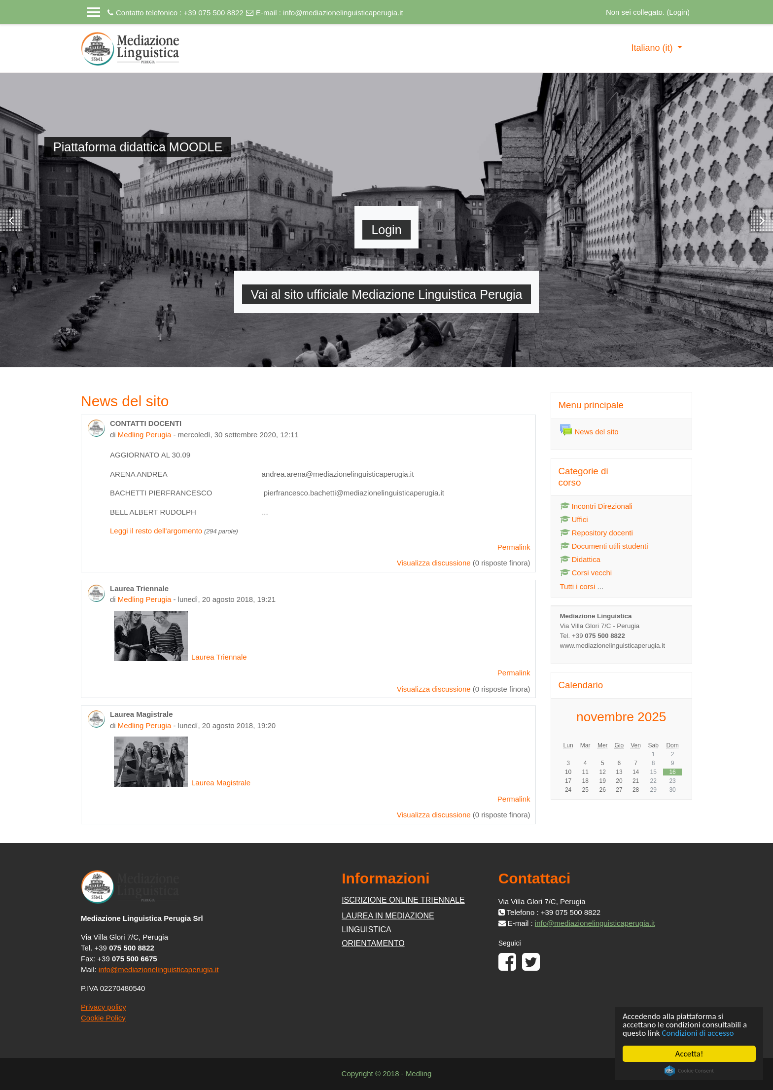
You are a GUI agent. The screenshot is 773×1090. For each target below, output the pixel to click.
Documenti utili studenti (604, 546)
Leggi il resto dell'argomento (156, 531)
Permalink (513, 547)
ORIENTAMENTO (373, 943)
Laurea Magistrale (182, 782)
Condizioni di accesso (698, 1033)
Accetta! (689, 1054)
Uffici (574, 519)
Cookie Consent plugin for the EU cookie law (689, 1070)
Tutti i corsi (578, 586)
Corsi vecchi (586, 572)
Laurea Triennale (180, 657)
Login (678, 12)
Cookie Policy (103, 1018)
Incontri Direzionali (596, 506)
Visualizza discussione (434, 563)
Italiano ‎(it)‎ (653, 48)
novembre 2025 (621, 716)
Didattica (580, 559)
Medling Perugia (144, 434)
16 (672, 772)
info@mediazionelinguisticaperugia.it (343, 12)
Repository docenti (596, 532)
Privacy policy (103, 1007)
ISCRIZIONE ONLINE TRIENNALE (403, 900)
